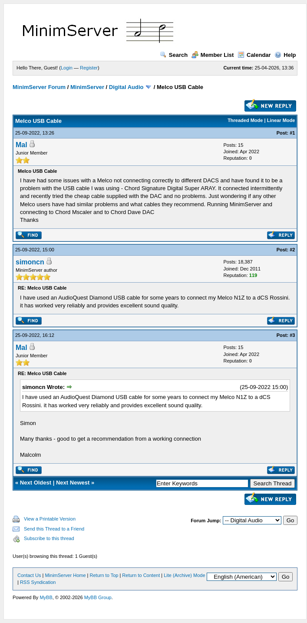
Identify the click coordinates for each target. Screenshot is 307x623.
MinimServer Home (65, 575)
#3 (292, 335)
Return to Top (104, 575)
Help (285, 55)
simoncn (30, 262)
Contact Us (29, 575)
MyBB (46, 597)
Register (89, 67)
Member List (212, 55)
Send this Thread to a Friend (54, 528)
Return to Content (141, 575)
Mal (21, 144)
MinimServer (87, 87)
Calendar (254, 55)
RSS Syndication (38, 582)
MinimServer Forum (39, 87)
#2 (292, 249)
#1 (292, 132)
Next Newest (72, 482)
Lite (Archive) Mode (184, 575)
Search (174, 55)
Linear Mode (281, 120)
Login (67, 67)
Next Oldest (35, 482)
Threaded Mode (245, 120)
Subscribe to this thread (49, 538)
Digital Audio (126, 87)
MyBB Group (98, 597)
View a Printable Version (50, 518)
